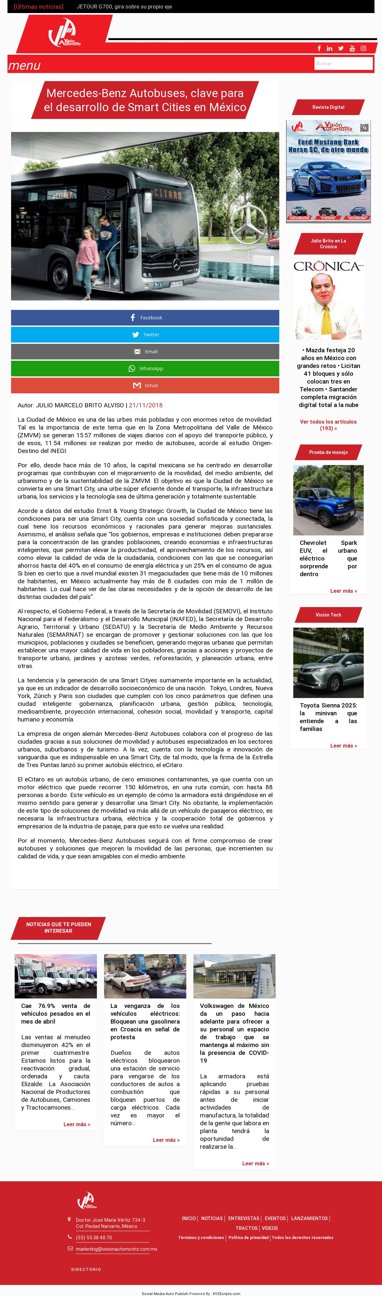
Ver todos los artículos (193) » (328, 424)
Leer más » (77, 1124)
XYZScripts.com (226, 1293)
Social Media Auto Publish (165, 1293)
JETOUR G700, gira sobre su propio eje (124, 6)
